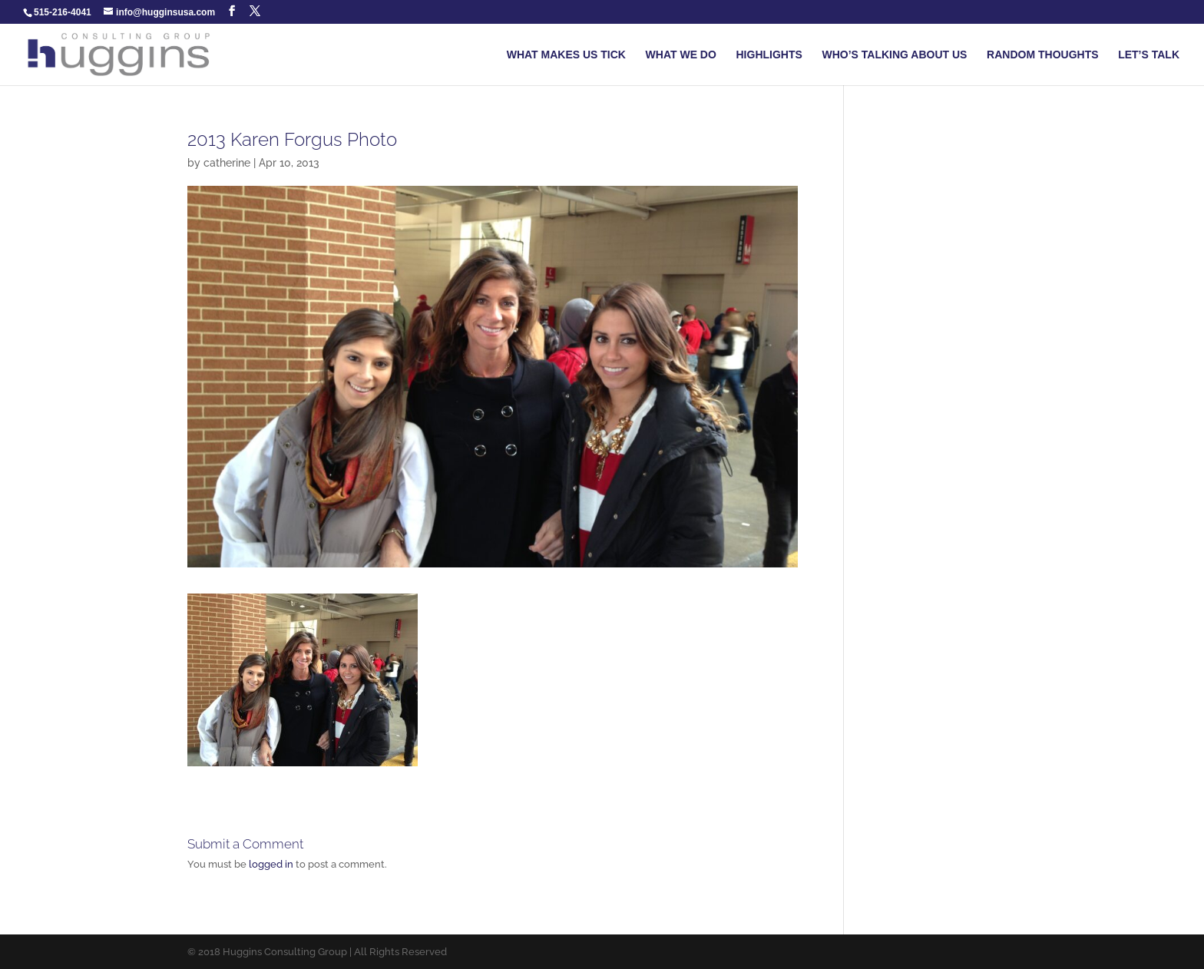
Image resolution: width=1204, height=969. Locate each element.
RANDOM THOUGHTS (1042, 55)
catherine (226, 163)
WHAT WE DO (681, 55)
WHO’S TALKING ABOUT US (894, 55)
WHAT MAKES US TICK (566, 55)
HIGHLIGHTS (769, 55)
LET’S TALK (1148, 55)
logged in (271, 864)
